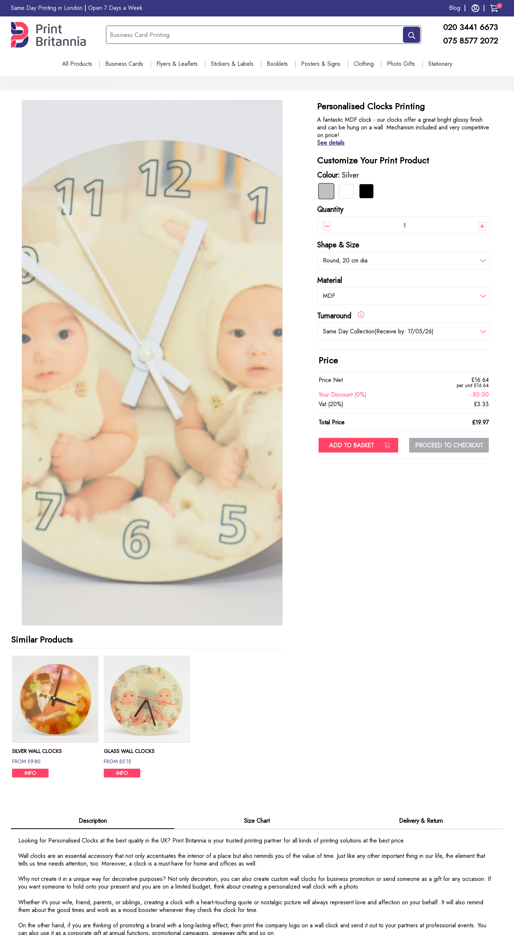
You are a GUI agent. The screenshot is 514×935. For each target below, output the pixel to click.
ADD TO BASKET (359, 445)
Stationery (440, 64)
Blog (454, 8)
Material (329, 280)
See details (330, 143)
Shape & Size (338, 245)
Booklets (277, 64)
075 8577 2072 (470, 40)
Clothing (364, 64)
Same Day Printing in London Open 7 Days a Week (76, 8)
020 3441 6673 (473, 27)
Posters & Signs (320, 64)
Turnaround (340, 315)
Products (22, 83)
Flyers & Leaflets (177, 64)
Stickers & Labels (232, 64)
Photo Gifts (401, 64)
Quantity (330, 209)
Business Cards (124, 64)
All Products (77, 64)
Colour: (338, 175)
